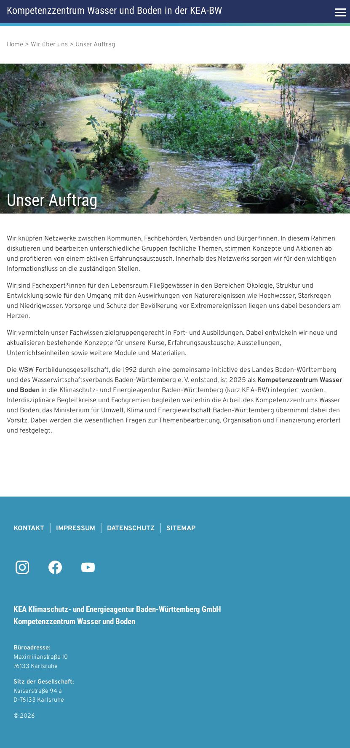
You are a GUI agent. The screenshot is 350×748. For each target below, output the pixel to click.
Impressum (75, 528)
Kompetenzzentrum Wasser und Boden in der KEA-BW (114, 10)
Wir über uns (49, 45)
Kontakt (28, 528)
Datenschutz (131, 528)
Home (15, 45)
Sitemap (180, 528)
